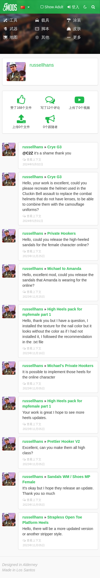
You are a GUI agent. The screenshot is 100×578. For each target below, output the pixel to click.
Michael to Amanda (64, 268)
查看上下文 (32, 159)
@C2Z (27, 153)
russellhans (42, 65)
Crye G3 (54, 147)
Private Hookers (61, 233)
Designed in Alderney (20, 565)
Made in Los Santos (18, 570)
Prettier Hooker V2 (63, 441)
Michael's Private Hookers (70, 366)
